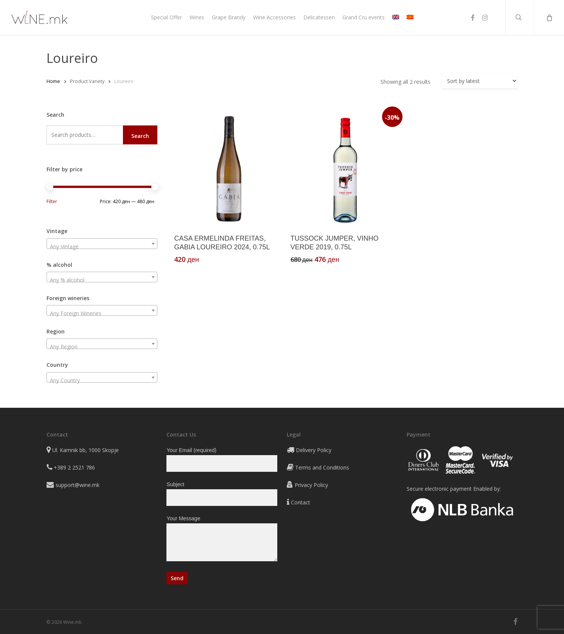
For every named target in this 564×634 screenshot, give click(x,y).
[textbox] (102, 247)
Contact (300, 502)
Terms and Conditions (322, 467)
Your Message (221, 539)
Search (140, 135)
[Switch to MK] (410, 17)
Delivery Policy (313, 450)
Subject (221, 493)
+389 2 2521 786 (74, 467)
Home (53, 81)
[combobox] (102, 243)
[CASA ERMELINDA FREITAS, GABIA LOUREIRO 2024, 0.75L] (228, 168)
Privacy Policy (311, 484)
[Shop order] (479, 81)
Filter (52, 201)
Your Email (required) (221, 459)
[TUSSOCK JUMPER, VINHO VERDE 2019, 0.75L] (345, 168)
